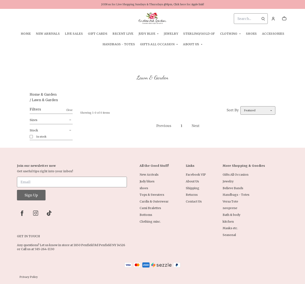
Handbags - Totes (119, 44)
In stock (41, 136)
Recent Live (122, 34)
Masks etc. (230, 228)
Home (26, 34)
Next (196, 126)
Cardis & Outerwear (154, 201)
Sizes (51, 120)
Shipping (192, 188)
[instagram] (35, 213)
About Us (191, 44)
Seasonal (229, 235)
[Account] (273, 18)
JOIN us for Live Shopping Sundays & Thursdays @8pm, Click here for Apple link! (152, 4)
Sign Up (31, 195)
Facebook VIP (196, 174)
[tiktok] (49, 213)
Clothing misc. (150, 221)
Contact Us (194, 201)
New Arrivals (48, 34)
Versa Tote (230, 201)
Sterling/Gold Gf (199, 34)
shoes (251, 34)
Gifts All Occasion (157, 44)
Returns (192, 195)
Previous (163, 126)
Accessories (273, 34)
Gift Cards (97, 34)
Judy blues (147, 181)
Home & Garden (43, 94)
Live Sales (74, 34)
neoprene (230, 208)
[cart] (284, 18)
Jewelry (171, 34)
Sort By (233, 110)
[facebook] (22, 213)
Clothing (228, 34)
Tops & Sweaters (152, 195)
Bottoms (146, 215)
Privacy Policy (28, 276)
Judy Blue (147, 34)
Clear (69, 110)
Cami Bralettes (150, 208)
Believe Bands (233, 188)
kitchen (228, 221)
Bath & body (231, 215)
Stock (51, 130)
